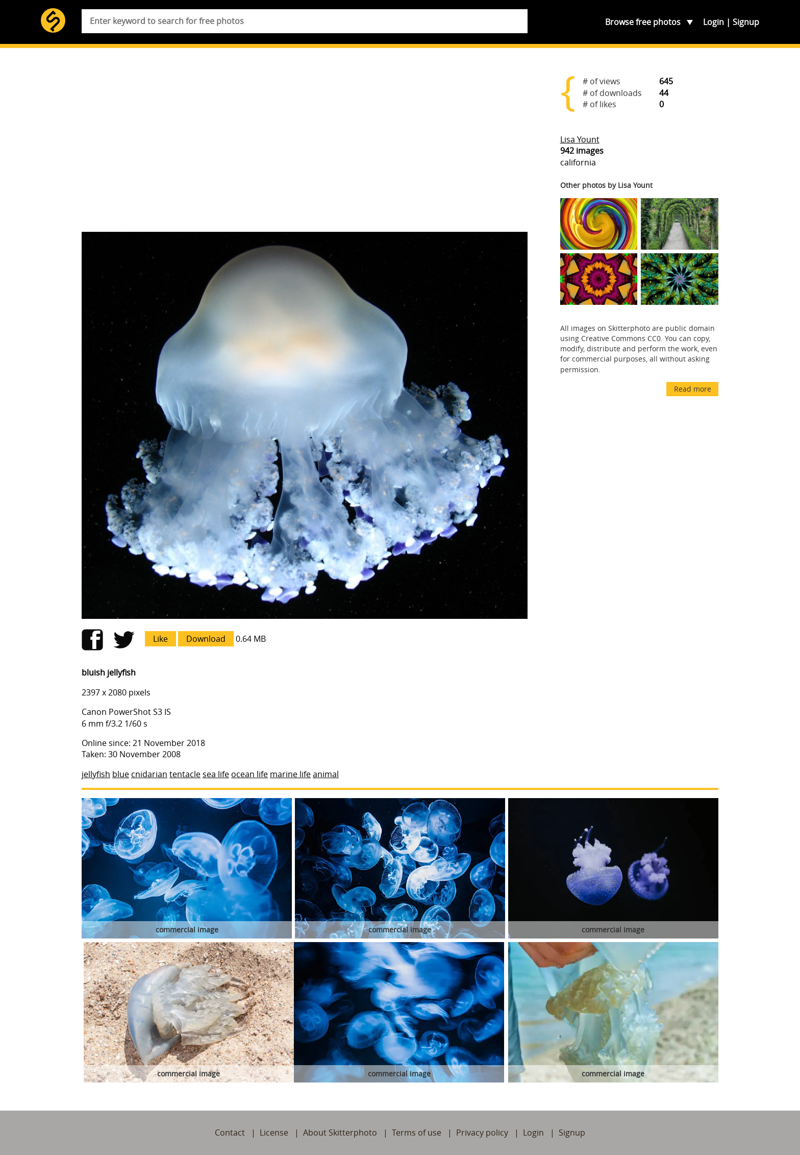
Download (206, 638)
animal (326, 774)
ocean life (249, 774)
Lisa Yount (579, 139)
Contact (230, 1132)
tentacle (185, 774)
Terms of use (416, 1132)
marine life (290, 774)
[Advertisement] (305, 144)
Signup (746, 22)
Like (160, 638)
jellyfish (96, 774)
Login (713, 22)
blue (120, 774)
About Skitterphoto (340, 1132)
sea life (216, 774)
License (274, 1132)
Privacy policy (482, 1132)
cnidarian (149, 774)
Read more (692, 389)
